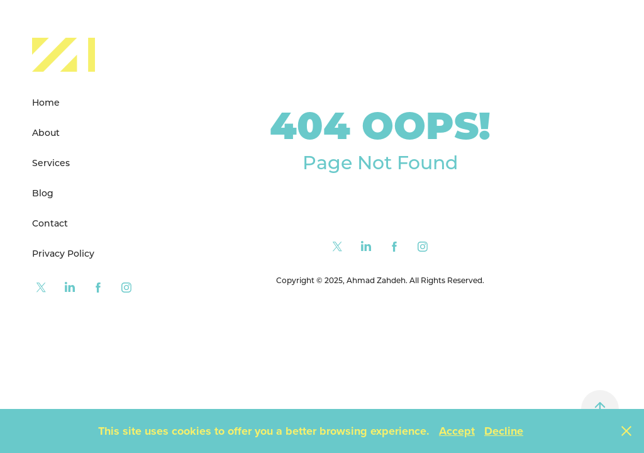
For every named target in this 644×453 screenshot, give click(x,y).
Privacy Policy (63, 253)
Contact (50, 223)
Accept (457, 431)
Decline (503, 431)
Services (51, 163)
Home (46, 102)
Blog (42, 193)
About (46, 132)
